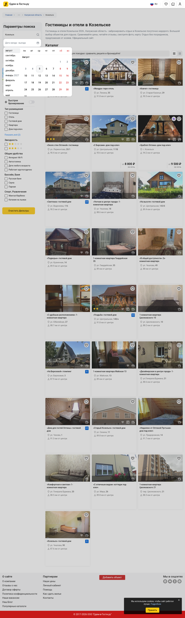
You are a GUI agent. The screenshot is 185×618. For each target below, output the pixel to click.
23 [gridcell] (67, 82)
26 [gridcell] (39, 89)
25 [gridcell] (32, 89)
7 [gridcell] (53, 68)
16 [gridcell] (67, 75)
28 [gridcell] (53, 89)
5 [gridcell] (39, 68)
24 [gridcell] (25, 89)
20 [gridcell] (46, 82)
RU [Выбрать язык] (153, 4)
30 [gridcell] (67, 89)
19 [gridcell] (39, 82)
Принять (152, 610)
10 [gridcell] (25, 75)
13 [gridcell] (46, 75)
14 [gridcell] (53, 75)
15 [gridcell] (60, 75)
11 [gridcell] (32, 75)
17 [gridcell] (25, 82)
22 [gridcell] (60, 82)
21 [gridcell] (53, 82)
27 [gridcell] (46, 89)
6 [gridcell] (46, 68)
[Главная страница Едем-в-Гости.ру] (16, 4)
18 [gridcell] (32, 82)
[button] (166, 4)
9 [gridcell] (67, 68)
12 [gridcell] (39, 75)
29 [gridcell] (60, 89)
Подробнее (156, 604)
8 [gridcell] (60, 68)
